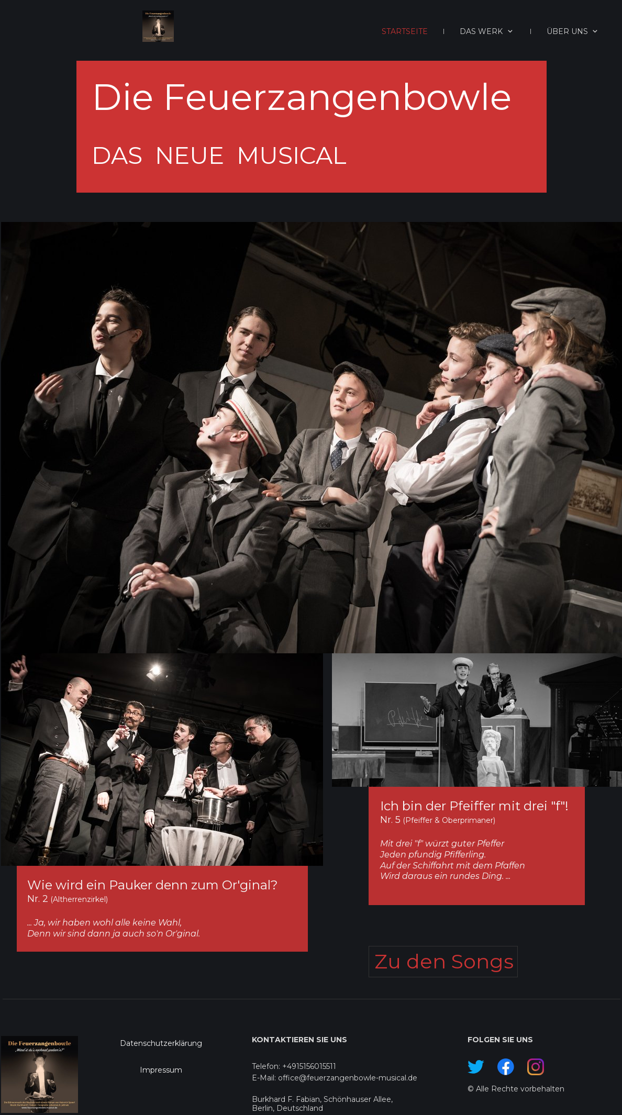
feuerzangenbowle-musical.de (362, 1078)
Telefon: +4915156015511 (294, 1066)
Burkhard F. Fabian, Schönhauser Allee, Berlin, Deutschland (322, 1104)
